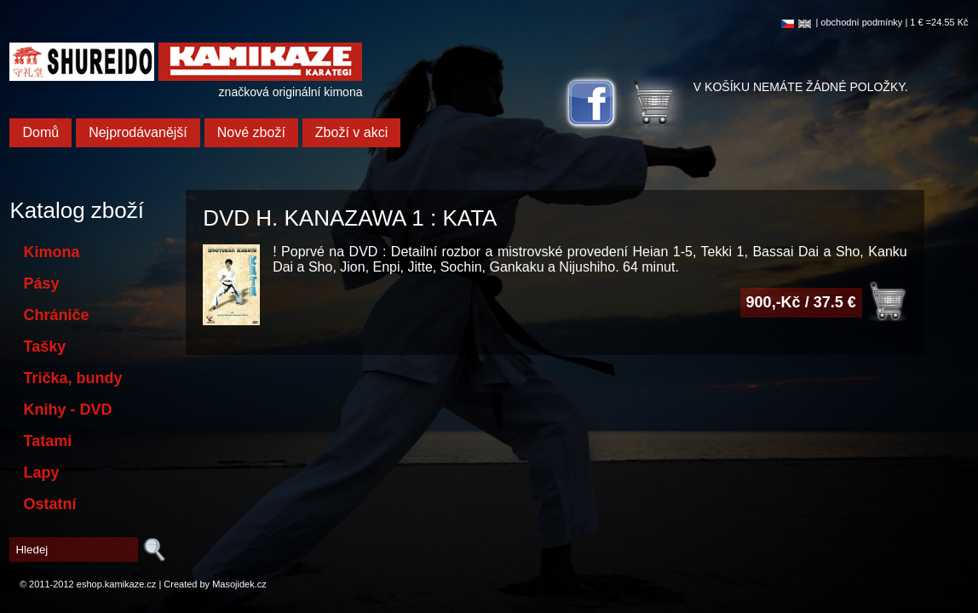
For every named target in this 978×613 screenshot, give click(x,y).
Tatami (47, 441)
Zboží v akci (351, 132)
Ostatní (49, 504)
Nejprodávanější (138, 132)
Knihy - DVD (67, 409)
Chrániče (56, 315)
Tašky (44, 346)
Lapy (41, 472)
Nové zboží (251, 132)
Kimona (51, 252)
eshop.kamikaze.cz (117, 584)
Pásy (41, 283)
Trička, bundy (72, 378)
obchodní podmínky (861, 22)
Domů (40, 132)
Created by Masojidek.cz (215, 584)
